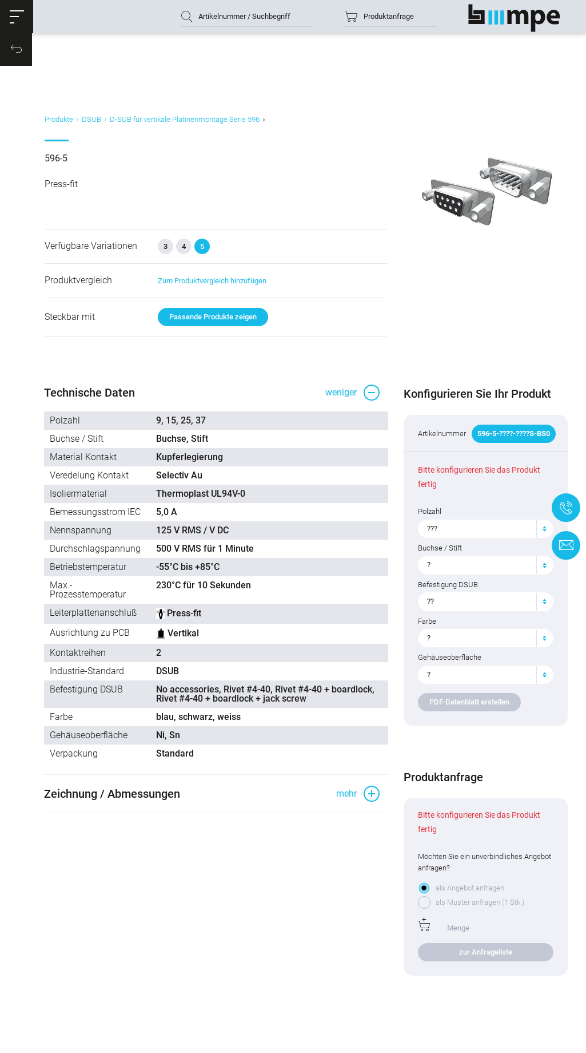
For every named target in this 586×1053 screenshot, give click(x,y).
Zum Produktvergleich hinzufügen (214, 300)
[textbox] (476, 554)
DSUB (95, 133)
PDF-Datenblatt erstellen (467, 727)
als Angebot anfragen (467, 913)
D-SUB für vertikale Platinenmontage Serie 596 (189, 133)
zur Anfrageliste (480, 977)
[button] (20, 20)
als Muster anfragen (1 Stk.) (477, 928)
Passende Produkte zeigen (214, 336)
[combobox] (481, 554)
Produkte (63, 133)
